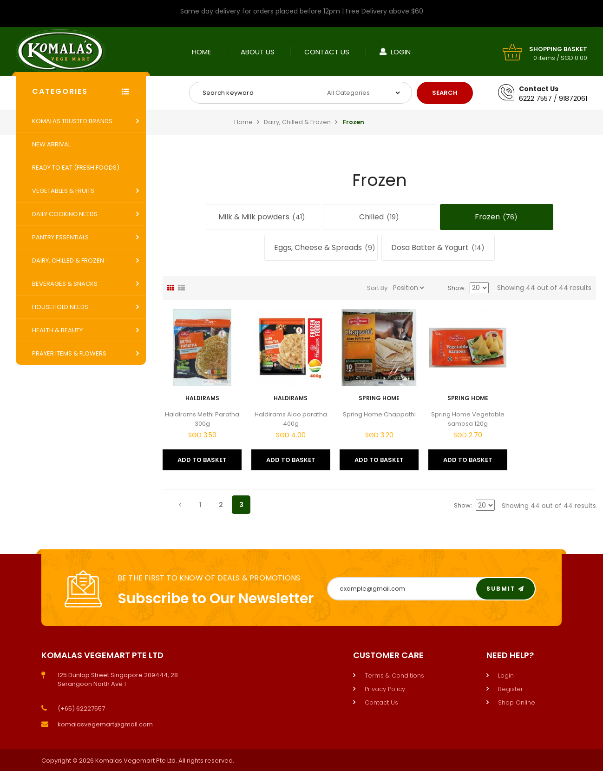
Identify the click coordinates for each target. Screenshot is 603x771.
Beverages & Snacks (65, 283)
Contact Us (326, 52)
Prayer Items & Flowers (69, 353)
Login (401, 52)
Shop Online (516, 702)
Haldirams (202, 398)
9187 (566, 98)
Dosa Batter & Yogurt (438, 247)
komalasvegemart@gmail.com (105, 724)
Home (201, 52)
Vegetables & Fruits (63, 190)
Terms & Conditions (394, 675)
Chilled (379, 216)
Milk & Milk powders (262, 216)
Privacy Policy (385, 689)
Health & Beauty (57, 330)
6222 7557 (535, 98)
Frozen (496, 216)
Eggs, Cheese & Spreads (325, 247)
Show (456, 287)
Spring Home (379, 398)
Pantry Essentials (60, 237)
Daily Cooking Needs (65, 214)
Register (510, 689)
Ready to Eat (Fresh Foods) (75, 167)
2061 (580, 98)
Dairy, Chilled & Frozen (68, 260)
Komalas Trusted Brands (72, 121)
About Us (258, 52)
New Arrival (51, 144)
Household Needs (60, 307)
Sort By (377, 288)
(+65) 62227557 (81, 708)
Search (445, 92)
